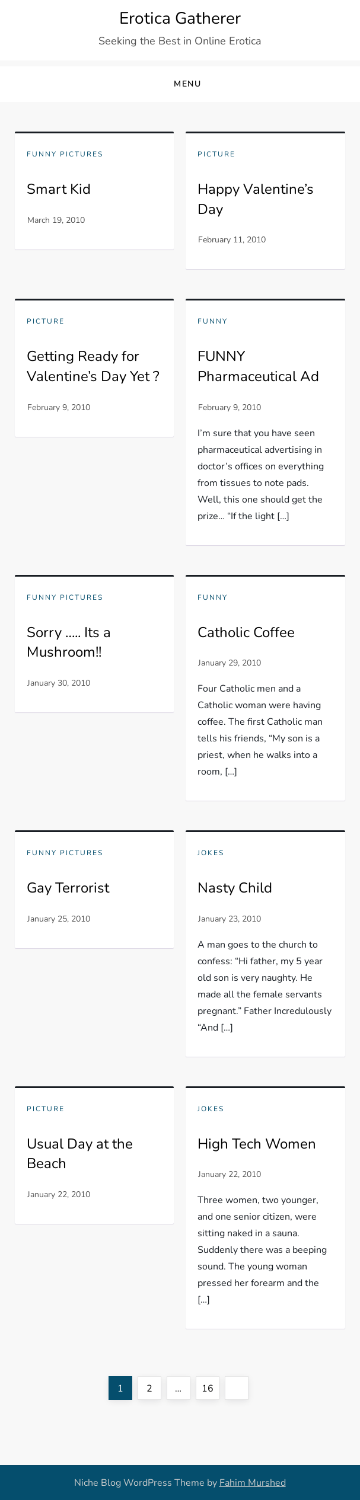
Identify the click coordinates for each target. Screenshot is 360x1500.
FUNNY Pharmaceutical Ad (258, 366)
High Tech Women (256, 1143)
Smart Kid (59, 189)
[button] (180, 84)
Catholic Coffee (246, 632)
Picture (216, 154)
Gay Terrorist (68, 887)
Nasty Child (234, 887)
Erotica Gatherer (180, 18)
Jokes (210, 853)
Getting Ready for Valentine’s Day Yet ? (93, 366)
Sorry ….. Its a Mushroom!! (69, 642)
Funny (212, 321)
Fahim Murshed (252, 1482)
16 (210, 1385)
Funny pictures (65, 154)
